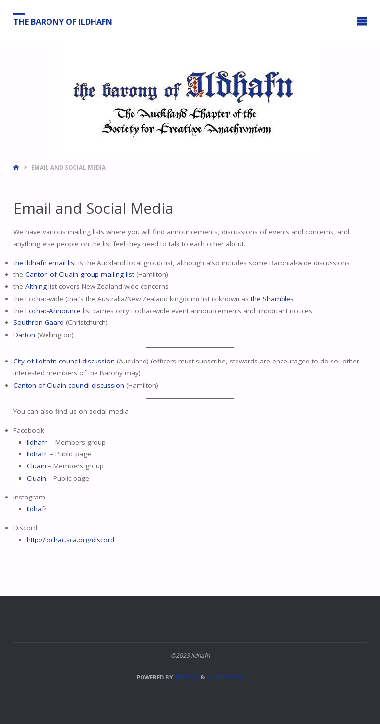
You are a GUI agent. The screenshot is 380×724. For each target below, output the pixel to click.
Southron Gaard (38, 322)
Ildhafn (38, 442)
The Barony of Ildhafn (62, 21)
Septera (186, 677)
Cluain (36, 465)
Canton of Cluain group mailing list (79, 274)
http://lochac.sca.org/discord (70, 539)
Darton (24, 334)
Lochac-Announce (53, 310)
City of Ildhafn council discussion (64, 361)
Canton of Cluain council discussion (68, 385)
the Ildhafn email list (44, 262)
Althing (36, 286)
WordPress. (225, 677)
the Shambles (272, 298)
